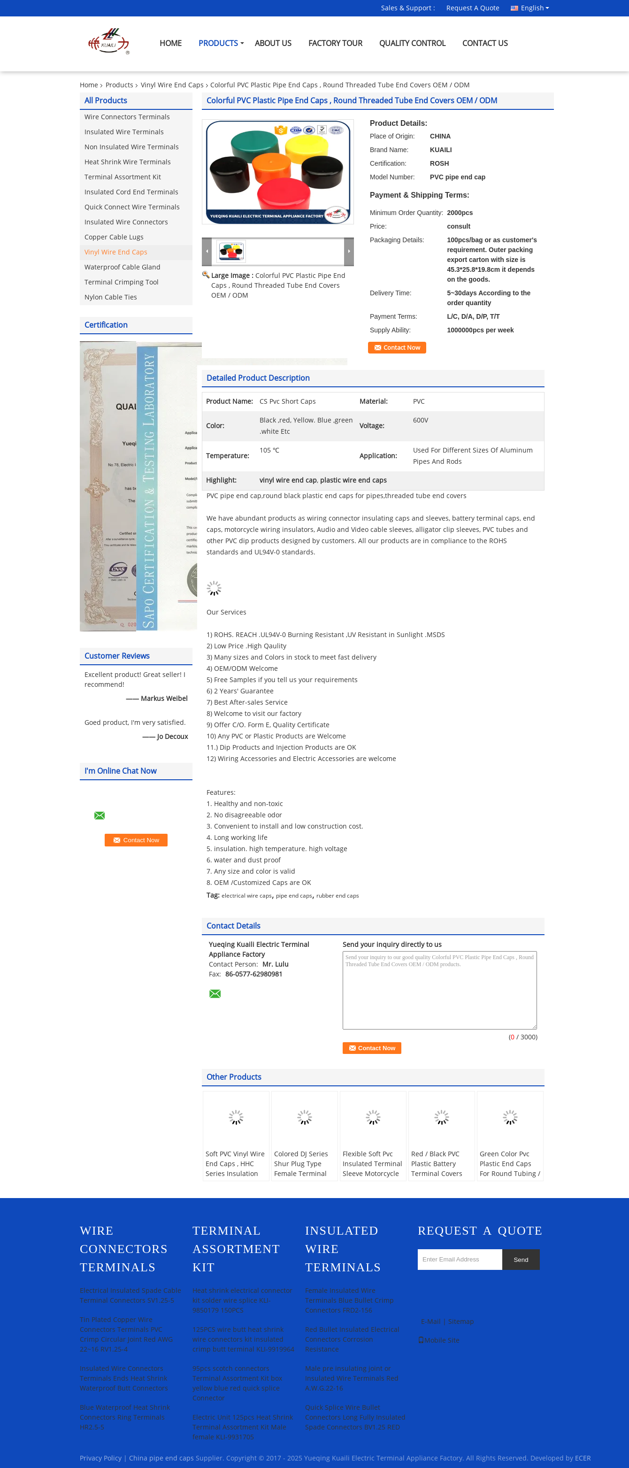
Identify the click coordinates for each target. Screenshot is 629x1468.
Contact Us (485, 43)
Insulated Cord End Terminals (131, 192)
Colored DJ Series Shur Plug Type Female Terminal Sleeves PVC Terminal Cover (301, 1174)
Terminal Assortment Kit (122, 177)
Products (218, 43)
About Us (273, 43)
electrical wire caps (247, 895)
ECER (583, 1458)
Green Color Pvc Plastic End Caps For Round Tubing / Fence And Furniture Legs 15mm (510, 1178)
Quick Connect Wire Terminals (132, 207)
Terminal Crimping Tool (121, 282)
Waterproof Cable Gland (122, 267)
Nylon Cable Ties (110, 297)
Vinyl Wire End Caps (172, 85)
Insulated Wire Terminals (124, 132)
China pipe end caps (161, 1458)
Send (521, 1259)
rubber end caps (337, 895)
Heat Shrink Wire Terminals (127, 162)
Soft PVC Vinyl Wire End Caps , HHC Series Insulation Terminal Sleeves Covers (235, 1174)
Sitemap (461, 1322)
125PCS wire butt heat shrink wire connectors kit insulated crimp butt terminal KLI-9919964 (243, 1339)
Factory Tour (335, 43)
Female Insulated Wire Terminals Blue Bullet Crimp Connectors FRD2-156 (349, 1300)
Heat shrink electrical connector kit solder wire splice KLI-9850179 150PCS (242, 1300)
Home (171, 43)
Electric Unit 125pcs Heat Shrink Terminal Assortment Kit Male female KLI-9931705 (242, 1427)
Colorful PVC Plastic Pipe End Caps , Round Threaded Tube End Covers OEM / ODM (278, 286)
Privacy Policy (101, 1458)
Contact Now (402, 348)
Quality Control (412, 43)
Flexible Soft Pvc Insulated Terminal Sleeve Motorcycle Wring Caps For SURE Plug (372, 1174)
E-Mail (431, 1322)
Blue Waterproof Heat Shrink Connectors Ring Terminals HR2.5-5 (125, 1417)
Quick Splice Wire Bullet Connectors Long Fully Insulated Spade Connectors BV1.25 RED (355, 1417)
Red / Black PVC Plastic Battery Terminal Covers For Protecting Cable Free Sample (440, 1174)
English (535, 8)
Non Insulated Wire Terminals (131, 147)
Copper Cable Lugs (114, 237)
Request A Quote (472, 8)
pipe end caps (294, 895)
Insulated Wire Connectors (126, 222)
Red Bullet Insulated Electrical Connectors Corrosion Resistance (352, 1339)
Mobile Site (439, 1341)
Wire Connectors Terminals (127, 117)
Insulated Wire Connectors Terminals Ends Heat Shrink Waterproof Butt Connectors (124, 1378)
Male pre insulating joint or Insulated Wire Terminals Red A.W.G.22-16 (352, 1378)
